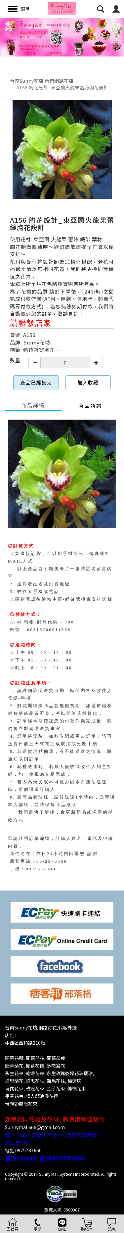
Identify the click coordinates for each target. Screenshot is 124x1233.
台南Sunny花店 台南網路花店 (41, 80)
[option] (62, 37)
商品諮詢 (90, 405)
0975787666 (41, 868)
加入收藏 (88, 382)
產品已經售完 (36, 382)
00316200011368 (49, 629)
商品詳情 (33, 405)
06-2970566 (51, 861)
